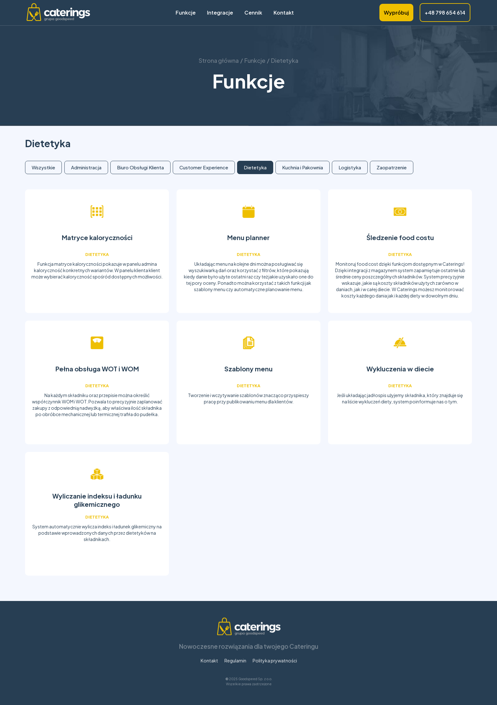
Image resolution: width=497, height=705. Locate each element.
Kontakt (284, 13)
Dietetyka (255, 167)
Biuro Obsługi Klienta (140, 167)
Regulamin (235, 671)
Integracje (220, 13)
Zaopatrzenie (392, 167)
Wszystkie (43, 167)
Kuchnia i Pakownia (302, 167)
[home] (58, 12)
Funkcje (186, 13)
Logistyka (350, 167)
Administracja (86, 167)
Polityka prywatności (274, 671)
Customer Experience (203, 167)
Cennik (253, 13)
